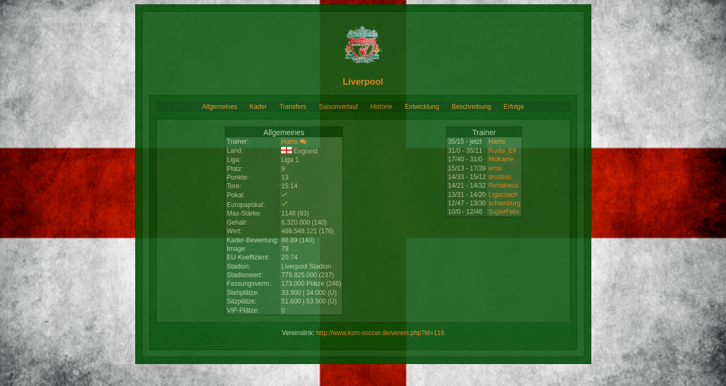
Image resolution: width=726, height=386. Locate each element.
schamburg (504, 203)
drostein (499, 177)
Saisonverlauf (338, 106)
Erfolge (513, 106)
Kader (258, 106)
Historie (381, 106)
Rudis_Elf (502, 150)
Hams (289, 141)
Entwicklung (422, 106)
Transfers (293, 106)
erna (494, 168)
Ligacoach (503, 194)
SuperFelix (503, 212)
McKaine (501, 159)
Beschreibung (471, 106)
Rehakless (503, 185)
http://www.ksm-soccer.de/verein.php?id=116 (380, 333)
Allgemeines (219, 106)
